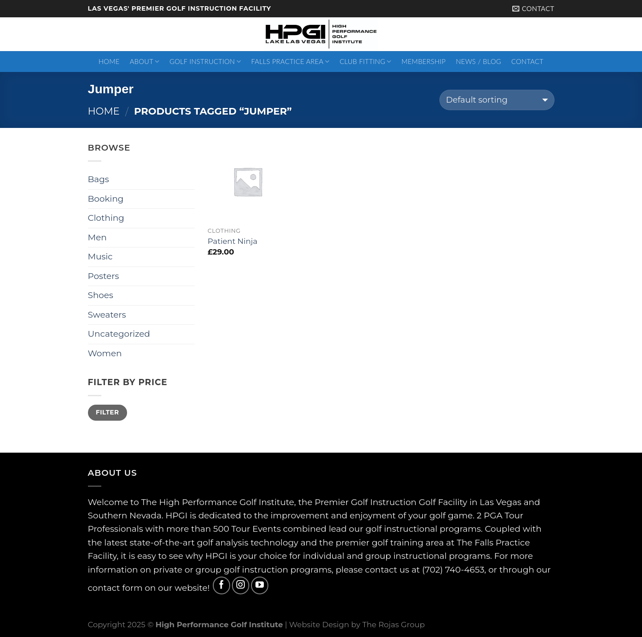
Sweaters (107, 315)
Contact (527, 61)
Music (100, 256)
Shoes (100, 295)
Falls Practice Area (290, 61)
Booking (106, 199)
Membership (424, 61)
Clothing (106, 218)
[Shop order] (496, 100)
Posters (103, 276)
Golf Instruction (205, 61)
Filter (107, 412)
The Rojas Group (393, 624)
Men (97, 237)
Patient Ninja (232, 241)
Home (109, 61)
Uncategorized (119, 334)
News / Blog (478, 61)
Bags (98, 179)
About (145, 61)
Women (105, 353)
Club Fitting (365, 61)
